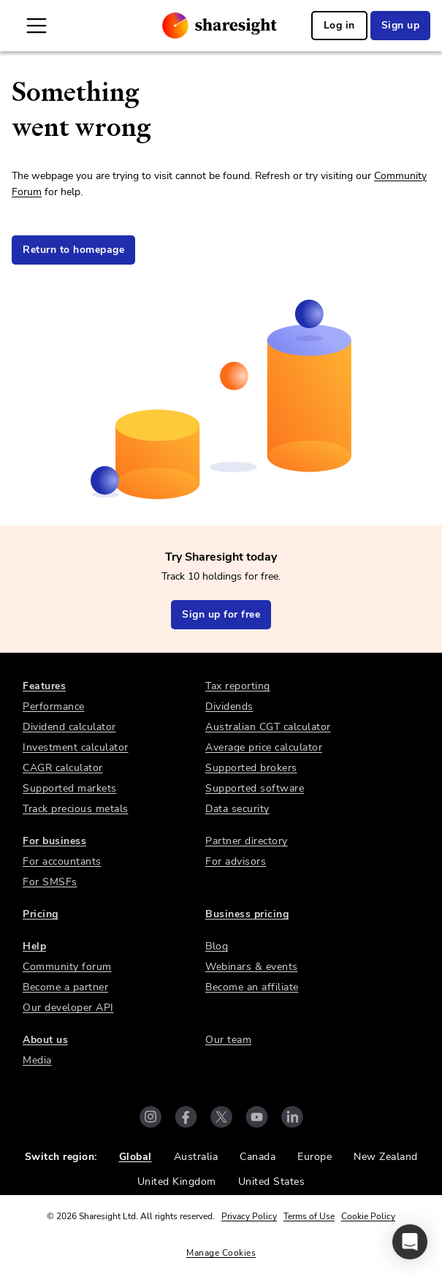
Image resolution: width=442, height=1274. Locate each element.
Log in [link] (339, 25)
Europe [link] (314, 1157)
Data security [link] (237, 809)
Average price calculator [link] (263, 747)
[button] (409, 1241)
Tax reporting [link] (237, 686)
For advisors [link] (235, 861)
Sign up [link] (400, 25)
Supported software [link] (254, 788)
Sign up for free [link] (221, 614)
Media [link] (37, 1060)
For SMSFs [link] (50, 882)
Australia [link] (196, 1157)
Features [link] (44, 686)
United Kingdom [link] (176, 1181)
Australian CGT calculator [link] (268, 727)
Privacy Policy (249, 1216)
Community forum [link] (67, 967)
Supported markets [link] (70, 788)
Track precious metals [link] (76, 809)
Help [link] (34, 946)
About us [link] (45, 1040)
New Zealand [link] (386, 1157)
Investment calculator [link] (76, 747)
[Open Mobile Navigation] (36, 25)
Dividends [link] (229, 706)
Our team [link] (228, 1040)
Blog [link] (216, 946)
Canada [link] (257, 1157)
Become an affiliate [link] (252, 987)
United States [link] (271, 1181)
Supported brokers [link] (251, 768)
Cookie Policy (368, 1216)
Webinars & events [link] (251, 967)
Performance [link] (54, 706)
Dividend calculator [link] (69, 727)
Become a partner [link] (65, 987)
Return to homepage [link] (73, 250)
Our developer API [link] (68, 1008)
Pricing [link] (40, 914)
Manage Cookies (221, 1253)
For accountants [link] (62, 861)
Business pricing (247, 914)
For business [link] (54, 841)
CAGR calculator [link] (63, 768)
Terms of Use (309, 1216)
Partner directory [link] (246, 841)
